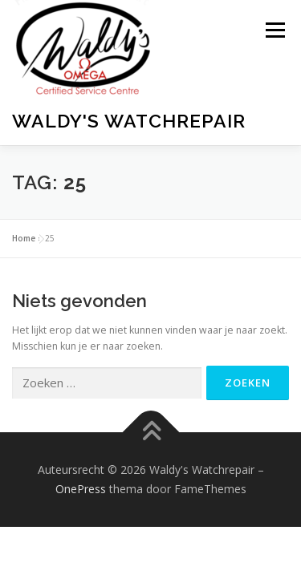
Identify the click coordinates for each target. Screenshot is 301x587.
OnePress (80, 488)
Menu (274, 30)
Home (23, 238)
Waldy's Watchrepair (129, 121)
